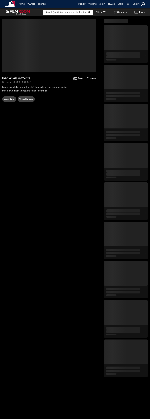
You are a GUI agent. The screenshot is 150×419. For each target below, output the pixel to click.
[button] (128, 4)
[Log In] (138, 4)
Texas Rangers (26, 99)
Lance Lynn (9, 99)
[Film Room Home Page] (17, 12)
